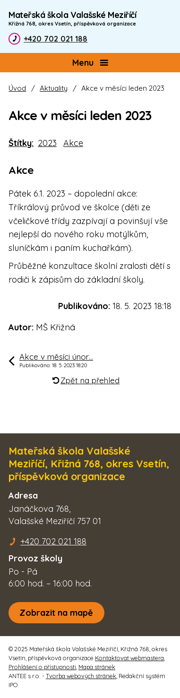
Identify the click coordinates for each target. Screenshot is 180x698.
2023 (47, 143)
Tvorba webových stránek (81, 676)
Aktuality (54, 88)
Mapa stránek (96, 667)
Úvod (17, 88)
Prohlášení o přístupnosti (42, 667)
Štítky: (21, 143)
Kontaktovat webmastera (129, 658)
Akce (73, 143)
